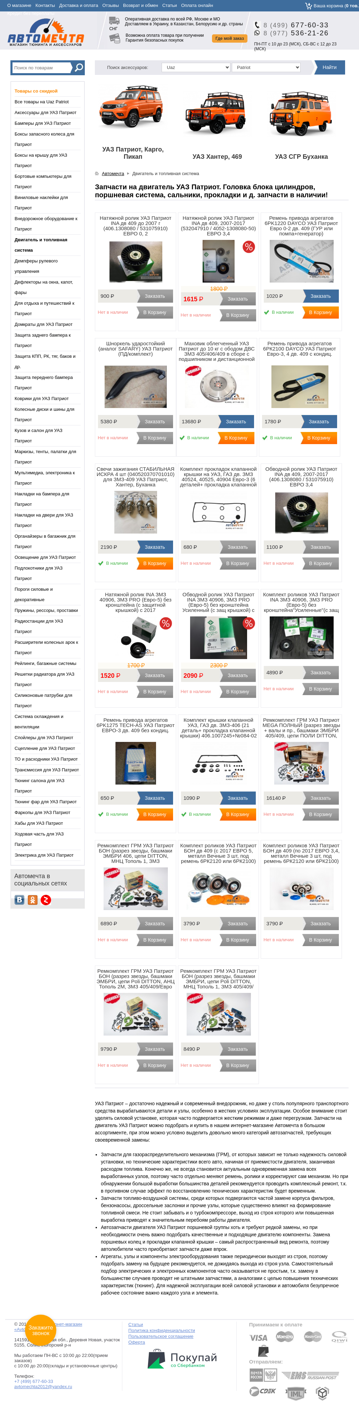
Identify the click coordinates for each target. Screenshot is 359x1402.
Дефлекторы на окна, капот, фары (44, 287)
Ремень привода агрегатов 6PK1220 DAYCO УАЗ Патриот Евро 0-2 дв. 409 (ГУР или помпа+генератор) (301, 225)
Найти (330, 67)
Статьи (169, 5)
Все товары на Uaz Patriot (42, 101)
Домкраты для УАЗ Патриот (44, 324)
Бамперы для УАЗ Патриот (43, 123)
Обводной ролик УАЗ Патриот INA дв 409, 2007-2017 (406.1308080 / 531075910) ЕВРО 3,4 (301, 476)
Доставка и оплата (78, 5)
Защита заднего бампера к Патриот (43, 340)
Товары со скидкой (36, 91)
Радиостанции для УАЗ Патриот (39, 626)
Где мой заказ (229, 38)
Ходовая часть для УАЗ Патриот (39, 839)
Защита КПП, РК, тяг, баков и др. (45, 361)
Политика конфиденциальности (161, 1330)
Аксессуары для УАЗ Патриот (45, 112)
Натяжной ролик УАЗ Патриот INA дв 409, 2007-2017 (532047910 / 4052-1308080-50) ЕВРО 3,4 (218, 225)
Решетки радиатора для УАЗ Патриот (44, 679)
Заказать (155, 296)
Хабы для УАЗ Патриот (39, 823)
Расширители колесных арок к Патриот (46, 647)
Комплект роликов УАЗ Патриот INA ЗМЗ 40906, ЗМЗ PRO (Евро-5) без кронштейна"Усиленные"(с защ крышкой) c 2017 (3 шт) (301, 604)
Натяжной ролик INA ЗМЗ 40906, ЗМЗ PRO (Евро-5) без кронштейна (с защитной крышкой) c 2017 (136, 602)
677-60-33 (293, 25)
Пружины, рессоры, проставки (46, 610)
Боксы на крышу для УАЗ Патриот (41, 160)
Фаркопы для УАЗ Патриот (42, 812)
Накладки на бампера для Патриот (42, 499)
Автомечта (113, 173)
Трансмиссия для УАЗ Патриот (47, 769)
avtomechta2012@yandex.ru (43, 1386)
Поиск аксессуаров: (127, 67)
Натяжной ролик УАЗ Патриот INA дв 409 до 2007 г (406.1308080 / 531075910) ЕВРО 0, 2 (135, 225)
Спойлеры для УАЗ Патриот (44, 737)
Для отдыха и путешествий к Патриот (44, 308)
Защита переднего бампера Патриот (44, 382)
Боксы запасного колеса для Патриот (44, 139)
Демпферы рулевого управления (36, 266)
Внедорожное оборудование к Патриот (46, 224)
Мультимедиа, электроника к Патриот (45, 478)
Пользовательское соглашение (160, 1336)
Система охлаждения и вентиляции (39, 721)
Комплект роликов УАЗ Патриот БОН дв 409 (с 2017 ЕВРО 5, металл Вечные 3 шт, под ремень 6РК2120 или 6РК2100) (218, 853)
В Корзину (154, 312)
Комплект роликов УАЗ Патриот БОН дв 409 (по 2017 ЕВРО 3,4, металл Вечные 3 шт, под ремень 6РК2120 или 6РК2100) (301, 853)
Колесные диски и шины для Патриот (44, 414)
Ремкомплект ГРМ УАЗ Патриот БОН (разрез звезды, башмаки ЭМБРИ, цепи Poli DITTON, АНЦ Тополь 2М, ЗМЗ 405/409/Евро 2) (136, 981)
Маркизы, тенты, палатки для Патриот (45, 457)
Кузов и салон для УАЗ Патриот (39, 435)
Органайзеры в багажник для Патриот (45, 541)
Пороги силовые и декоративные (34, 594)
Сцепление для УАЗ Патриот (45, 748)
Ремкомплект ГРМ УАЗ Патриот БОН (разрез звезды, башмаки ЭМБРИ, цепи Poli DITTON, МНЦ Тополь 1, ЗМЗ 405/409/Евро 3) (218, 981)
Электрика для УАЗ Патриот (44, 855)
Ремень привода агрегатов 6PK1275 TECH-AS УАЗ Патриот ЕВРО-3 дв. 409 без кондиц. (135, 725)
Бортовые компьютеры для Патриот (43, 181)
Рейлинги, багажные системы (45, 663)
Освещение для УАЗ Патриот (45, 557)
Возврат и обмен (140, 5)
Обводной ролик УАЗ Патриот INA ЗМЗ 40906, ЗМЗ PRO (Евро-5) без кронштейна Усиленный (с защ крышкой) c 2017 (218, 604)
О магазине (19, 5)
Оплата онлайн (197, 5)
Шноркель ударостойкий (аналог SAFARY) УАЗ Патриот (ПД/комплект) (135, 348)
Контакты (45, 5)
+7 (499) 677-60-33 (33, 1381)
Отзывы (110, 5)
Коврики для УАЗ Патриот (42, 398)
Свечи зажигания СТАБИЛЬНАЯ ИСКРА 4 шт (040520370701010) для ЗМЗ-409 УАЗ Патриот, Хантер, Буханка (135, 476)
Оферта (136, 1342)
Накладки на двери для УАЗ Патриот (44, 520)
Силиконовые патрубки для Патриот (43, 700)
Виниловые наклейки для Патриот (41, 202)
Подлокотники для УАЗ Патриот (39, 573)
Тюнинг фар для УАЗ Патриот (46, 801)
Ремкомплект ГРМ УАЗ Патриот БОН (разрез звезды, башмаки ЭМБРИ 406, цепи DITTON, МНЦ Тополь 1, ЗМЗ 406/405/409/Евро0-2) (135, 855)
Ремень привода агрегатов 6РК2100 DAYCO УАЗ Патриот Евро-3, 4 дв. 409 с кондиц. (299, 348)
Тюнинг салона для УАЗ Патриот (39, 786)
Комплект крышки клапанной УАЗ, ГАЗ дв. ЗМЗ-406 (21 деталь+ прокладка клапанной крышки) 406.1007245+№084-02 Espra (218, 730)
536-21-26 (293, 33)
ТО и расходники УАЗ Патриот (46, 759)
